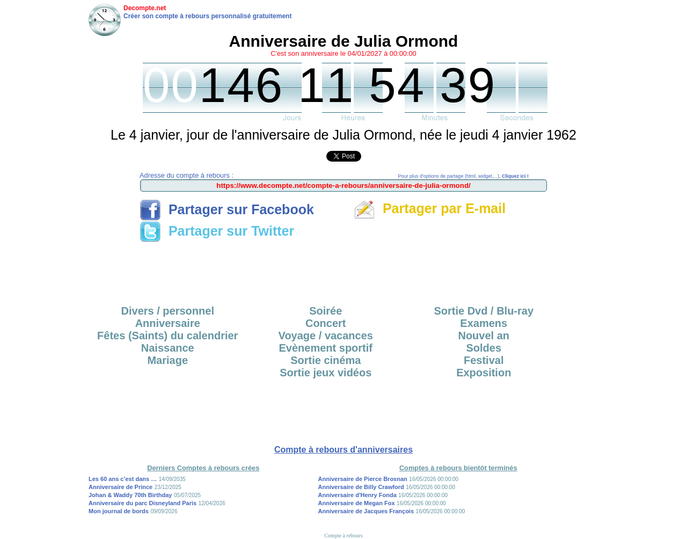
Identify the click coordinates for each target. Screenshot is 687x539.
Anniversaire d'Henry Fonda (357, 495)
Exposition (483, 372)
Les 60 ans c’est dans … (123, 479)
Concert (325, 323)
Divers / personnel (167, 311)
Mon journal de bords (119, 511)
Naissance (167, 348)
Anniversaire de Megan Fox (356, 503)
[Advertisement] (343, 270)
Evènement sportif (325, 348)
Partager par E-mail (430, 208)
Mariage (167, 360)
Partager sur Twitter (217, 230)
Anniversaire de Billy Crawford (361, 487)
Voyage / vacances (326, 335)
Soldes (483, 348)
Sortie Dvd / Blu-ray (483, 311)
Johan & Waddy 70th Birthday (130, 495)
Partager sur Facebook (227, 209)
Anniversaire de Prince (120, 487)
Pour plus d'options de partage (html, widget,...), (463, 176)
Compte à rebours (343, 535)
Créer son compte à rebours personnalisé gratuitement (207, 16)
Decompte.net (144, 8)
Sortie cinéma (325, 360)
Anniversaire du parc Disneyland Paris (142, 503)
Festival (483, 360)
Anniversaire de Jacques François (366, 511)
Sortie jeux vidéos (325, 372)
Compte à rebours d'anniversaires (343, 449)
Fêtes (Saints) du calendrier (167, 335)
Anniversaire (167, 323)
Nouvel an (483, 335)
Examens (483, 323)
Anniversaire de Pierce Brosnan (362, 479)
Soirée (325, 311)
